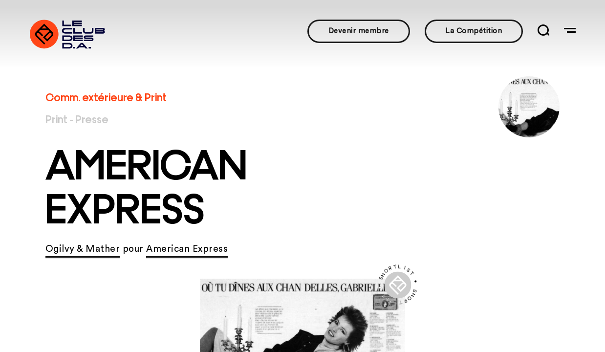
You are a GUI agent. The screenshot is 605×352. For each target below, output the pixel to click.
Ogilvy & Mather (82, 249)
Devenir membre (358, 31)
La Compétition (473, 31)
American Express (187, 249)
